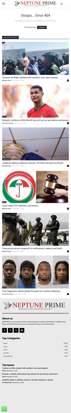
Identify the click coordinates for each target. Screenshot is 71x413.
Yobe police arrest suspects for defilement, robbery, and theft (32, 248)
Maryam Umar (6, 80)
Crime (4, 245)
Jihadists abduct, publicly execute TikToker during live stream (32, 163)
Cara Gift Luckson (7, 123)
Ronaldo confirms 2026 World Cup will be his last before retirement (35, 120)
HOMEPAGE (42, 27)
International (6, 159)
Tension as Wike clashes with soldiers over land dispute (30, 77)
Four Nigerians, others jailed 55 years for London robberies (31, 291)
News (4, 74)
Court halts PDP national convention (20, 205)
